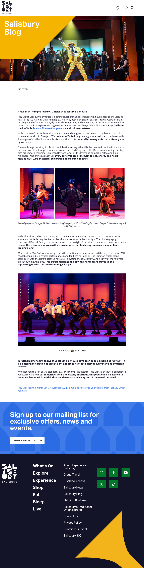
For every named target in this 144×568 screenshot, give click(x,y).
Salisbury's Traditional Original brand (78, 508)
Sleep (39, 502)
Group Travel (72, 474)
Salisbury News (73, 487)
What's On (43, 466)
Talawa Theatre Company (47, 128)
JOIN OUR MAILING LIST (24, 440)
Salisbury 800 (72, 535)
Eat (36, 495)
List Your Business (75, 500)
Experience (44, 480)
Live (37, 509)
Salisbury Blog (73, 494)
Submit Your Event (75, 529)
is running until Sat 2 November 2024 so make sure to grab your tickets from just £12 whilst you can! (71, 389)
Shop (38, 488)
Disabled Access (74, 481)
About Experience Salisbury (75, 467)
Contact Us (71, 516)
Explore (41, 473)
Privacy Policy (73, 522)
